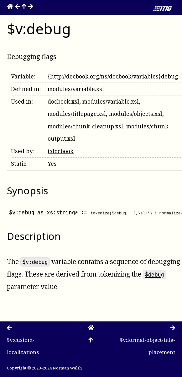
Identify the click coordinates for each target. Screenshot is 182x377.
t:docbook (61, 151)
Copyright (16, 367)
